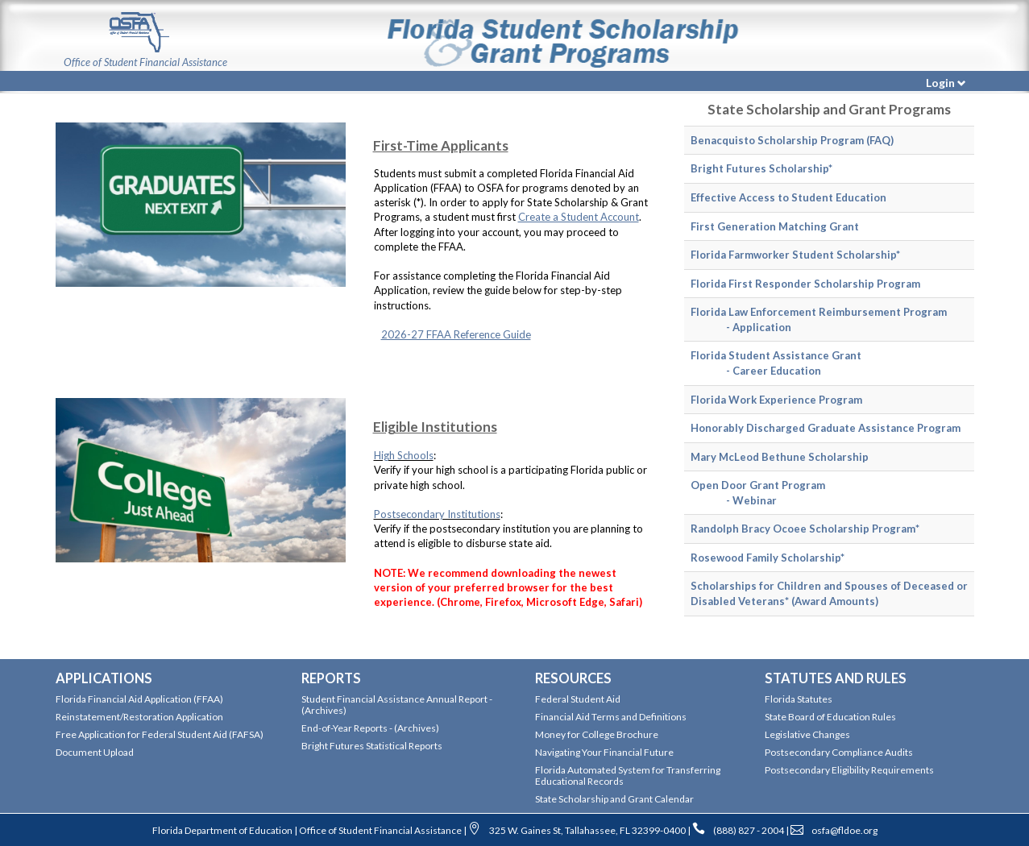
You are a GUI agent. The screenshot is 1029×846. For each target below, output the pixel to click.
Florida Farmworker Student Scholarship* (795, 254)
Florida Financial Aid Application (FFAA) (139, 699)
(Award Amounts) (834, 601)
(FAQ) (880, 140)
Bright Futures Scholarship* (761, 168)
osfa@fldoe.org (844, 830)
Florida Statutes (798, 699)
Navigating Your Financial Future (604, 752)
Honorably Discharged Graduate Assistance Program (826, 427)
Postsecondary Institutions (437, 514)
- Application (749, 327)
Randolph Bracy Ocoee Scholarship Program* (805, 528)
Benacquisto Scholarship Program (777, 140)
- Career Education (764, 370)
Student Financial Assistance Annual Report (395, 699)
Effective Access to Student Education (788, 197)
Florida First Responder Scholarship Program (805, 283)
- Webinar (742, 500)
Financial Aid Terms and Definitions (611, 717)
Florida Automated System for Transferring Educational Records (627, 775)
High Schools (404, 455)
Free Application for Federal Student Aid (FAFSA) (159, 734)
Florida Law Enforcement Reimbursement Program (819, 311)
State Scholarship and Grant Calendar (614, 799)
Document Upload (95, 752)
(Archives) (323, 710)
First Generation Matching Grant (775, 226)
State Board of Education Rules (830, 717)
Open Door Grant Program (758, 485)
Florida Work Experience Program (776, 399)
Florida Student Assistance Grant (776, 355)
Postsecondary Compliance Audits (839, 752)
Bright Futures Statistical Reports (371, 746)
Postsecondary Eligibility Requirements (849, 770)
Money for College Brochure (596, 734)
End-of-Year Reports (345, 728)
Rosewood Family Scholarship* (767, 557)
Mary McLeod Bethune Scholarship (780, 456)
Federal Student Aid (577, 699)
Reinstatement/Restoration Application (139, 717)
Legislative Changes (807, 734)
